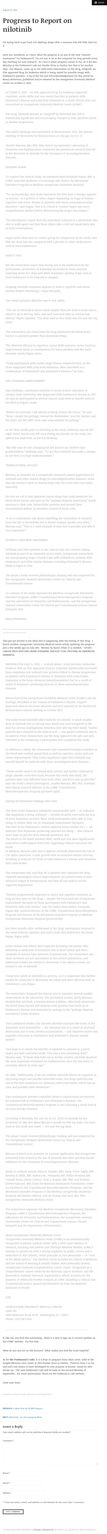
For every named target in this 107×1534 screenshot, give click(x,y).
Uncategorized (44, 1394)
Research (31, 1394)
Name (6, 1473)
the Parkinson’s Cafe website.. (68, 1373)
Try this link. (32, 1341)
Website (7, 1493)
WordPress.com (61, 1529)
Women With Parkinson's (84, 1529)
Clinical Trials (19, 1394)
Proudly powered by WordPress (17, 1529)
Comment (8, 1440)
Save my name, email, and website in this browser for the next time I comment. (44, 1502)
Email (6, 1483)
